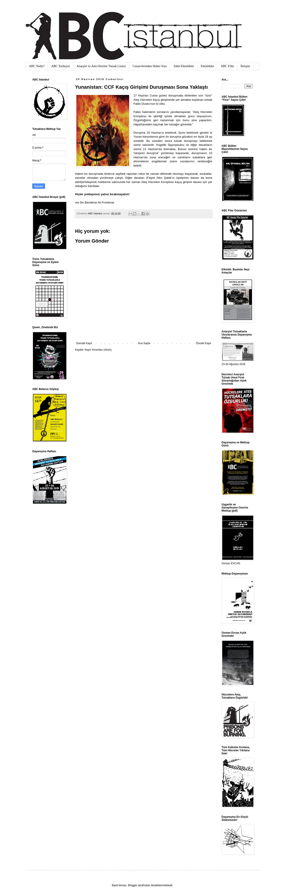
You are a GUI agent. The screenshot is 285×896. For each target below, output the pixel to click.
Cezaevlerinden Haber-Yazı (149, 66)
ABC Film (227, 66)
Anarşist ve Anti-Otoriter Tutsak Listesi (101, 66)
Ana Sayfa (144, 343)
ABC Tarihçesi (60, 66)
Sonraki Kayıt (84, 343)
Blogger (132, 885)
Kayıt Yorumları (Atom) (98, 349)
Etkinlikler (207, 66)
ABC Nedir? (37, 66)
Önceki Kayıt (203, 343)
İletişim (245, 66)
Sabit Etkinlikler (183, 66)
